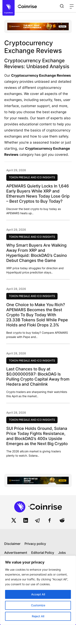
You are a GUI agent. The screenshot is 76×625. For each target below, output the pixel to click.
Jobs (62, 553)
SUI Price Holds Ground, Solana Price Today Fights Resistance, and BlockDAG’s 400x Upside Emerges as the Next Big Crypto (37, 436)
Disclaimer (12, 544)
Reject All (38, 616)
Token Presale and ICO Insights (32, 177)
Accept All (38, 594)
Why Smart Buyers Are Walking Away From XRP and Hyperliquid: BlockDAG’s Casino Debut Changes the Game (36, 253)
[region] (38, 590)
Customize (38, 605)
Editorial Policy (42, 553)
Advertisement (15, 553)
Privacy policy (35, 544)
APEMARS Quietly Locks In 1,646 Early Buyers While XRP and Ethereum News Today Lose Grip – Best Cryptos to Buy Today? (38, 194)
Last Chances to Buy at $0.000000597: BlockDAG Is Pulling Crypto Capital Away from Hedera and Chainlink (38, 377)
